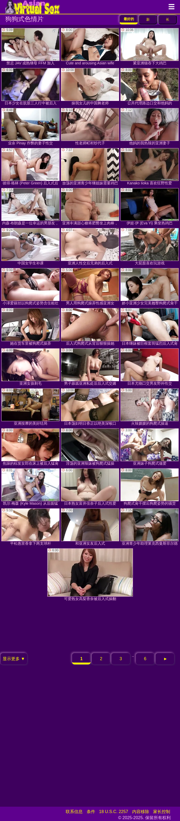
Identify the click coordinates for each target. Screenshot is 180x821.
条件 (91, 811)
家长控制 (161, 811)
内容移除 (140, 811)
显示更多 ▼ (14, 658)
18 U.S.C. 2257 (113, 811)
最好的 (129, 19)
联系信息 (74, 811)
